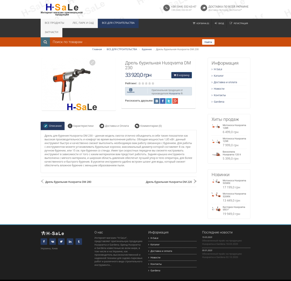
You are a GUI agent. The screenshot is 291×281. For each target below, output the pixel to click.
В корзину (181, 66)
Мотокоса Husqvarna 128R (234, 117)
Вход (221, 23)
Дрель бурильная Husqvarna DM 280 (68, 172)
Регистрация (241, 23)
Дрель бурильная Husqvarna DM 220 (169, 172)
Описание (52, 116)
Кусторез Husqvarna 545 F (234, 199)
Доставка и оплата (224, 73)
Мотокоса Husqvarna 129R (234, 130)
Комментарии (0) (148, 116)
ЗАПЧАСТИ (134, 23)
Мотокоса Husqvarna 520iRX (234, 185)
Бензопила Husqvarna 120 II (232, 143)
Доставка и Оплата (114, 116)
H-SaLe (217, 60)
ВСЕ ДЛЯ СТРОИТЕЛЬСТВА (107, 23)
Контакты (219, 86)
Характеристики (81, 116)
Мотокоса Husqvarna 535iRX (234, 172)
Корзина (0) (203, 23)
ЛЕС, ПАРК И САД (77, 23)
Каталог (218, 66)
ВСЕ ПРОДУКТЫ (52, 23)
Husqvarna (174, 84)
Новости (218, 79)
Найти (208, 32)
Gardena (218, 92)
